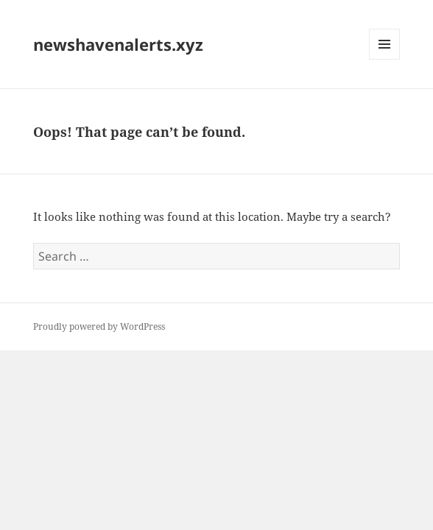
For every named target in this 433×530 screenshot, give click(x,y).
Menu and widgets (385, 59)
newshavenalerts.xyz (118, 44)
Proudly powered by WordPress (99, 326)
